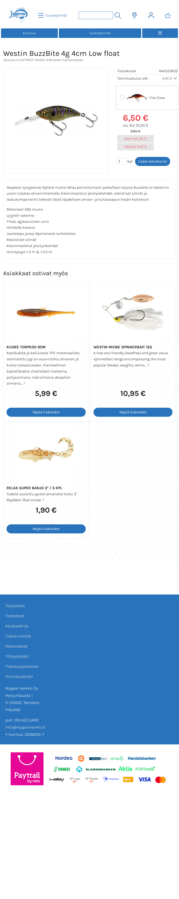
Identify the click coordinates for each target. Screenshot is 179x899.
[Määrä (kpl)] (121, 161)
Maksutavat (16, 646)
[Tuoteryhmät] (53, 15)
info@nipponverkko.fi (25, 727)
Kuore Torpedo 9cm (26, 347)
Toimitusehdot (19, 676)
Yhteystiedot (17, 656)
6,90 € (170, 78)
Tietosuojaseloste (21, 666)
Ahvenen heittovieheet (66, 60)
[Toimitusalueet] (134, 15)
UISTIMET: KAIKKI (32, 60)
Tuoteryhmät (100, 33)
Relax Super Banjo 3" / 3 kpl (34, 488)
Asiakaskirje (16, 626)
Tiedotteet (14, 615)
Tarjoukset (15, 605)
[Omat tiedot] (151, 15)
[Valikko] (160, 33)
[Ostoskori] (168, 15)
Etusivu (29, 33)
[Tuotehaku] (96, 15)
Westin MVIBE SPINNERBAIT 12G (122, 347)
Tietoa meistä (18, 636)
